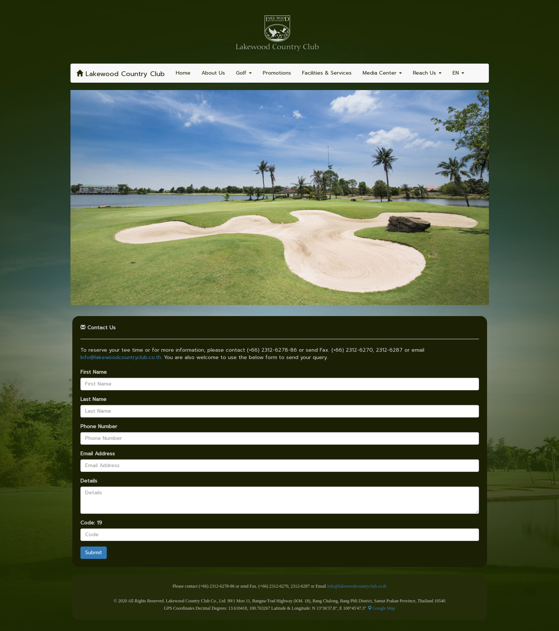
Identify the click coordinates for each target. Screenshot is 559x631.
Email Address (97, 454)
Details (88, 481)
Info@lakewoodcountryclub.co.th (120, 357)
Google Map (381, 608)
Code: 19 (91, 523)
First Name (93, 372)
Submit (93, 552)
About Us (213, 73)
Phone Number (98, 426)
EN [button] (458, 73)
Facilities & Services (327, 73)
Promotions (277, 73)
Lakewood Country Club (120, 74)
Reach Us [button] (427, 73)
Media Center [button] (382, 73)
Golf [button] (244, 73)
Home (183, 73)
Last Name (93, 399)
